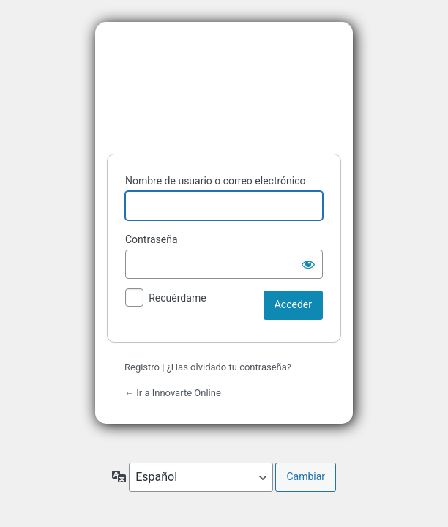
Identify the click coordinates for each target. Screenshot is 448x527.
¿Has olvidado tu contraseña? (229, 367)
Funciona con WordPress (224, 85)
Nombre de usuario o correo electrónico (215, 181)
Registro (142, 367)
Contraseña (151, 239)
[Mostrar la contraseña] (308, 264)
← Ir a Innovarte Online (172, 392)
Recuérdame (177, 298)
